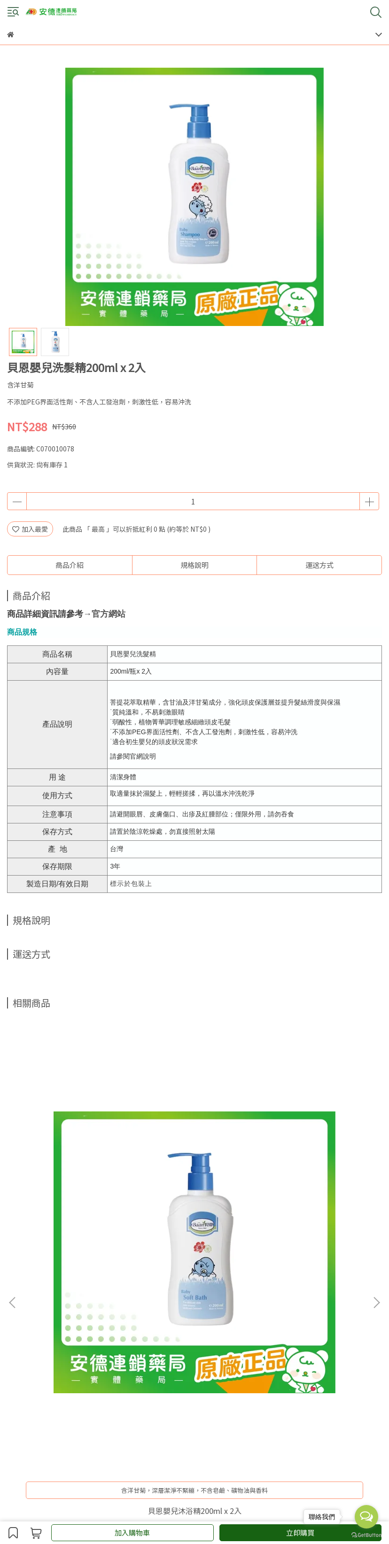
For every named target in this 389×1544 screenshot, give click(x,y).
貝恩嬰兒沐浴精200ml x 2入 (76, 1194)
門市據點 (144, 1301)
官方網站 (108, 614)
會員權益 (113, 1301)
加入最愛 (30, 529)
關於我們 (20, 1301)
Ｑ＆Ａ (172, 1301)
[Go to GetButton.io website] (366, 1534)
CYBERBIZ (209, 1508)
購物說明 (51, 1301)
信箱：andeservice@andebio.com (59, 1368)
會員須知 (82, 1301)
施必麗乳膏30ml (313, 1193)
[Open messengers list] (366, 1516)
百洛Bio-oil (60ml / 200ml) (194, 1194)
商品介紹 (69, 565)
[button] (376, 1144)
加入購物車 (132, 1532)
